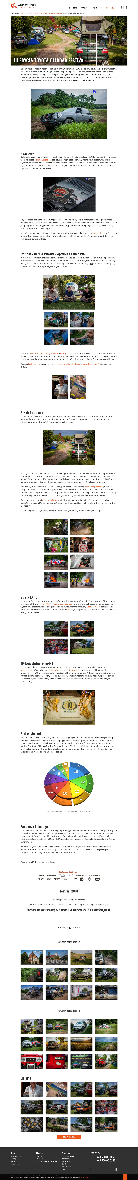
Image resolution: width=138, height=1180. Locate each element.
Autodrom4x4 (27, 670)
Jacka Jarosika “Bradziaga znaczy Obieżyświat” (78, 364)
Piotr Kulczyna (36, 353)
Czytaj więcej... (85, 1177)
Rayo (68, 609)
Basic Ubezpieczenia (93, 486)
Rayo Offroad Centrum (63, 604)
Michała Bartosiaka (43, 160)
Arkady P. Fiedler (51, 353)
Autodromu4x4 (73, 670)
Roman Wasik (55, 670)
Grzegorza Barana (50, 500)
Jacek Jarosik (65, 353)
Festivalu (32, 364)
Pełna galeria (69, 1137)
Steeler (42, 604)
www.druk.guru (99, 233)
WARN (48, 604)
